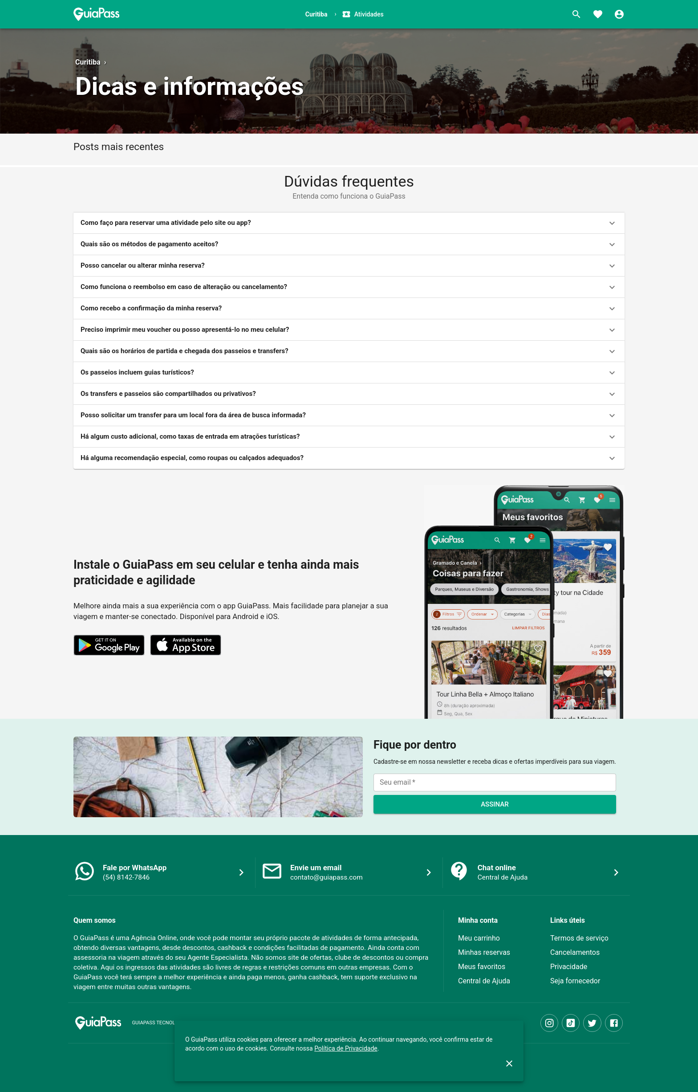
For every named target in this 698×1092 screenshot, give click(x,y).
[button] (349, 223)
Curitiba (88, 62)
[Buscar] (576, 14)
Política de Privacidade (345, 1048)
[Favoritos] (598, 14)
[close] (509, 1063)
